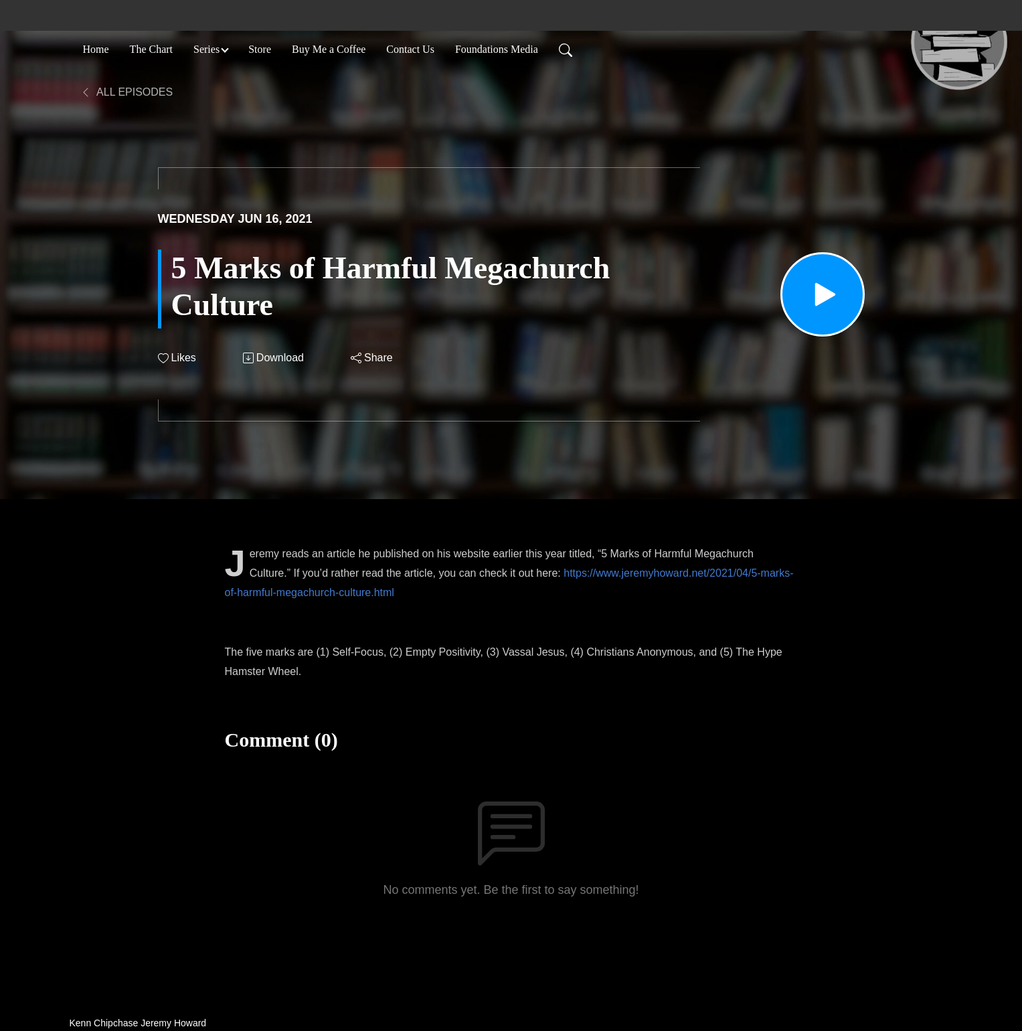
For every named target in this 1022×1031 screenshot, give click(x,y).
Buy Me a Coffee (328, 49)
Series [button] (206, 49)
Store (259, 49)
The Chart (151, 49)
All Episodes (126, 92)
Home (96, 49)
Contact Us (410, 49)
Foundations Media (496, 49)
